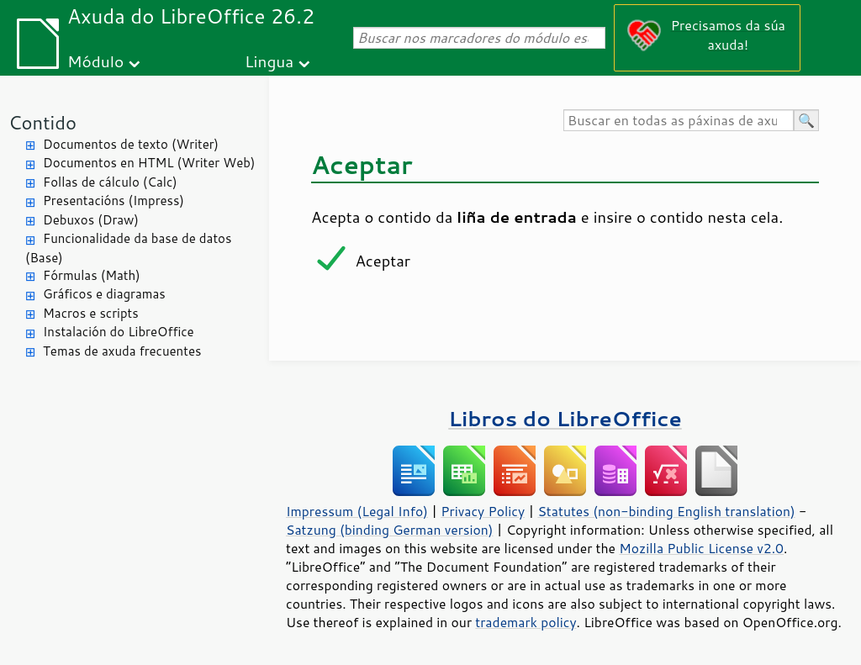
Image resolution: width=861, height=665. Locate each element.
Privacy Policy (483, 511)
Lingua (269, 61)
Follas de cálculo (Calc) (110, 182)
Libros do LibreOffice (564, 418)
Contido (42, 122)
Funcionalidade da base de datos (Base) (128, 248)
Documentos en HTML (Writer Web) (149, 163)
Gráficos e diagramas (104, 294)
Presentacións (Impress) (113, 200)
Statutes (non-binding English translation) (666, 511)
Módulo (95, 61)
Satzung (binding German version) (390, 529)
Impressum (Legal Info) (357, 511)
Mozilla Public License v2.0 (701, 548)
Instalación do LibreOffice (118, 331)
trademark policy (525, 622)
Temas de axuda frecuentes (122, 351)
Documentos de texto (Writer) (131, 144)
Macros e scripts (91, 313)
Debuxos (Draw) (91, 220)
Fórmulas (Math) (91, 275)
